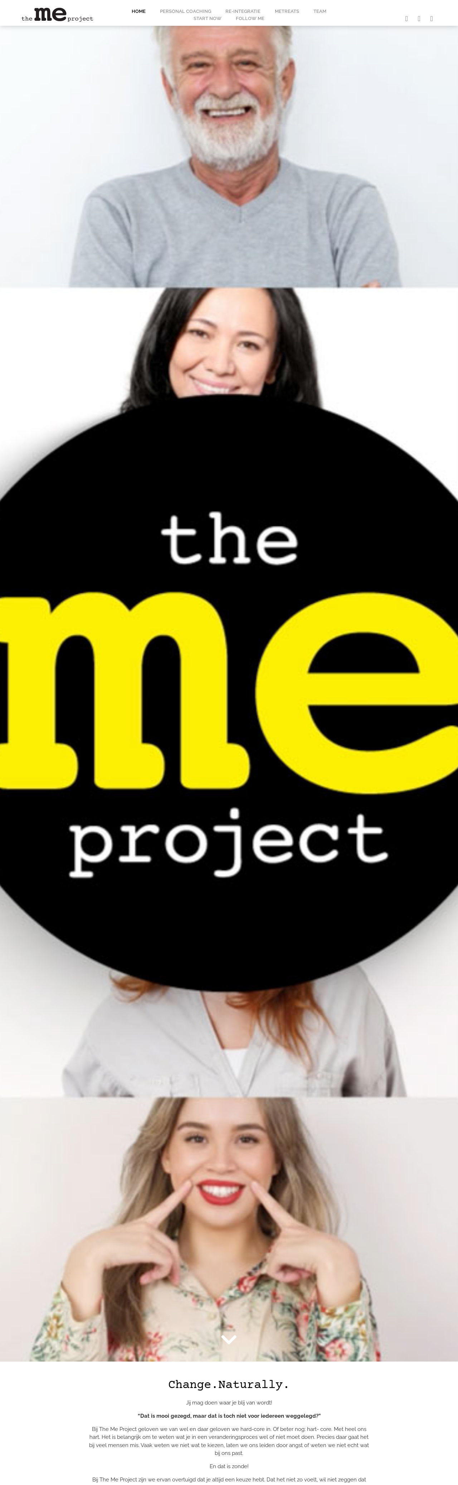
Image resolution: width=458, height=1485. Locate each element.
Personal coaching (185, 11)
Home (139, 11)
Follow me (250, 18)
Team (319, 11)
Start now (207, 18)
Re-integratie (242, 11)
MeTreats (287, 11)
